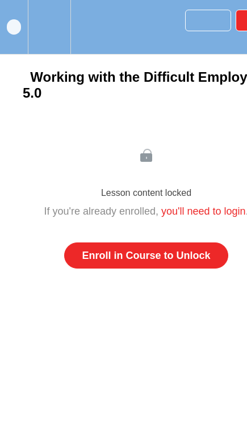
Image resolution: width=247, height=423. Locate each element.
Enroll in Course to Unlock (146, 255)
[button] (14, 27)
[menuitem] (49, 27)
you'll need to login (203, 211)
